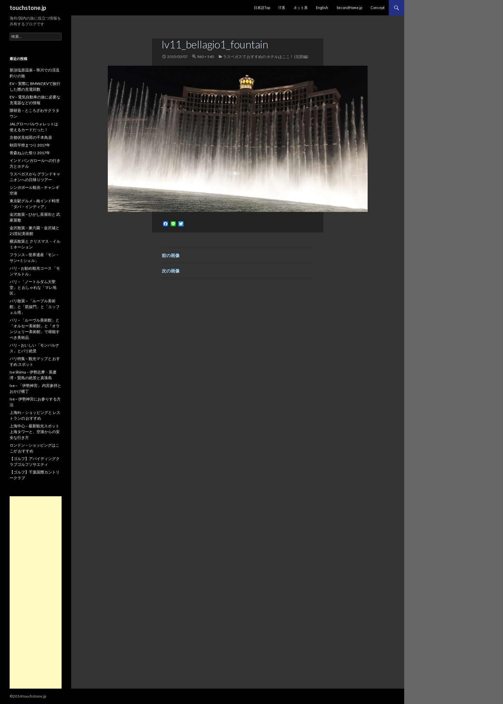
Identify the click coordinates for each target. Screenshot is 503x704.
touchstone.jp (28, 7)
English (322, 7)
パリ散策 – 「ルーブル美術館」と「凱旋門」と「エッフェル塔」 (35, 306)
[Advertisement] (36, 592)
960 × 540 (205, 56)
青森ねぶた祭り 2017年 (30, 152)
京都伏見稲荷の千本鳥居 (31, 137)
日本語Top (262, 7)
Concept (378, 7)
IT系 (281, 7)
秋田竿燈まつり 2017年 (30, 145)
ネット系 (301, 7)
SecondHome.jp (349, 7)
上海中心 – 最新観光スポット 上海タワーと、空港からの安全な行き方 (35, 431)
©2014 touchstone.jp (28, 696)
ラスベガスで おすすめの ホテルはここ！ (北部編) (265, 56)
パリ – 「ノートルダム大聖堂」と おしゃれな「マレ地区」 (33, 287)
